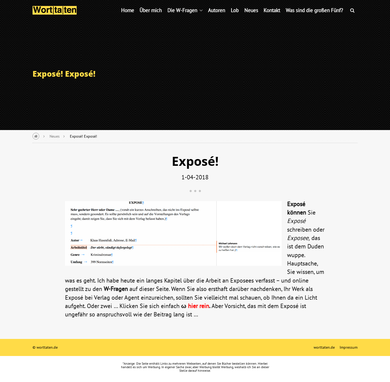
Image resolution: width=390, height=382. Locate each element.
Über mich (150, 17)
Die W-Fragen (182, 17)
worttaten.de (324, 347)
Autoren (216, 17)
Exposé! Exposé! (83, 136)
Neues (251, 17)
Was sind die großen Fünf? (314, 17)
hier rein (198, 306)
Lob (235, 17)
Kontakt (272, 17)
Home (127, 17)
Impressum (349, 347)
